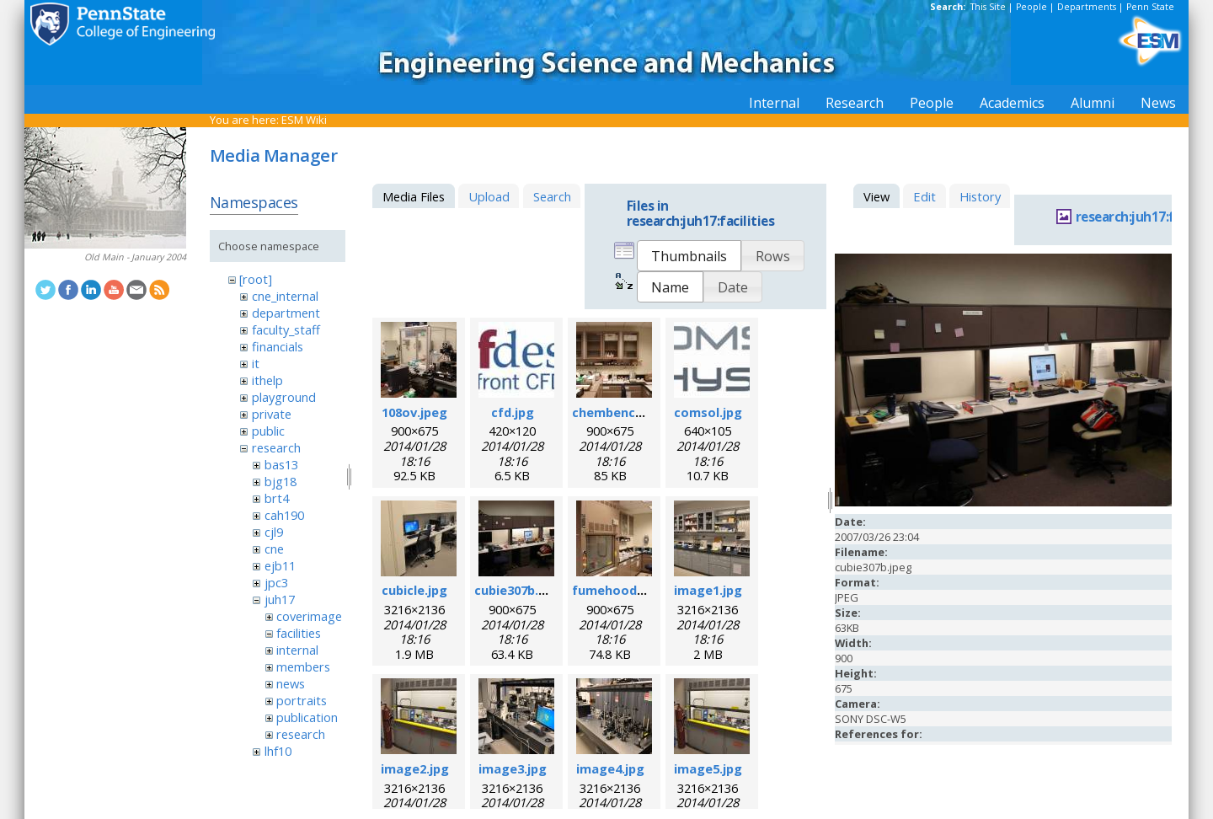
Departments (1086, 7)
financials (277, 346)
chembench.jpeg (622, 412)
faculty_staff (286, 329)
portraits (301, 700)
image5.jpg (708, 768)
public (268, 430)
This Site (988, 7)
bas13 (281, 464)
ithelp (267, 380)
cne (274, 548)
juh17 (280, 599)
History (980, 196)
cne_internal (285, 295)
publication (307, 717)
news (290, 683)
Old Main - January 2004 (135, 257)
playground (284, 396)
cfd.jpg (512, 412)
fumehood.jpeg (619, 589)
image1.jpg (708, 589)
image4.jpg (610, 768)
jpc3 (276, 582)
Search (552, 196)
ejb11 (280, 565)
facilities (298, 632)
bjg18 (281, 481)
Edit (924, 196)
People (1031, 7)
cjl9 (274, 531)
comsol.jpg (708, 412)
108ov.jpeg (414, 412)
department (286, 312)
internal (297, 649)
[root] (255, 278)
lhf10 (278, 750)
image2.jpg (415, 768)
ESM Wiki (304, 119)
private (271, 413)
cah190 (284, 514)
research (276, 447)
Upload (489, 196)
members (303, 666)
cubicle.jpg (414, 589)
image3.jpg (512, 768)
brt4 (277, 498)
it (255, 363)
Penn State (1150, 7)
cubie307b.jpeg (519, 589)
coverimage (309, 616)
